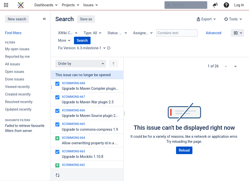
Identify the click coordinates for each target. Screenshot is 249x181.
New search (17, 19)
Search (82, 40)
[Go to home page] (21, 5)
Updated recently (18, 109)
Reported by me (17, 57)
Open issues (14, 72)
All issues (12, 64)
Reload (184, 150)
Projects (68, 5)
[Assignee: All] (143, 33)
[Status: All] (117, 33)
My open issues (17, 49)
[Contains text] (177, 33)
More (62, 40)
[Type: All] (92, 33)
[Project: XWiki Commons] (67, 33)
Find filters (13, 33)
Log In (239, 5)
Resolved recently (18, 102)
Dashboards (43, 5)
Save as (86, 19)
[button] (6, 5)
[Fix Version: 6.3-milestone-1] (83, 48)
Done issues (14, 79)
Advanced (213, 33)
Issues (88, 5)
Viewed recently (17, 87)
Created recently (17, 94)
